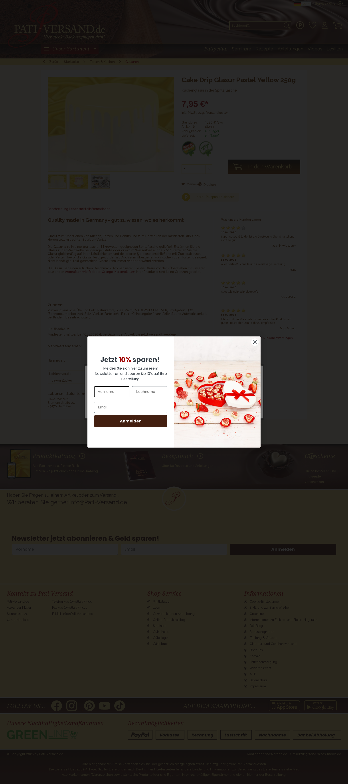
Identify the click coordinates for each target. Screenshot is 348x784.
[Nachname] (149, 391)
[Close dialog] (255, 342)
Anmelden (131, 421)
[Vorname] (111, 391)
